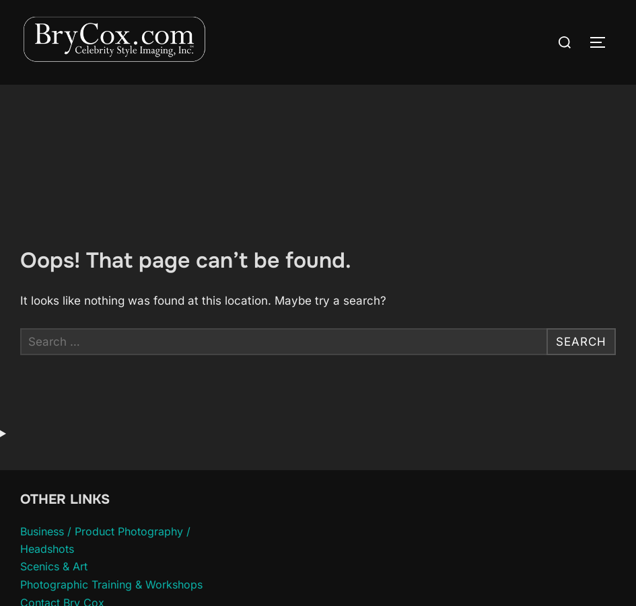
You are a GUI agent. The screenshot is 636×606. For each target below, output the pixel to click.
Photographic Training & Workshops (111, 584)
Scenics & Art (53, 566)
